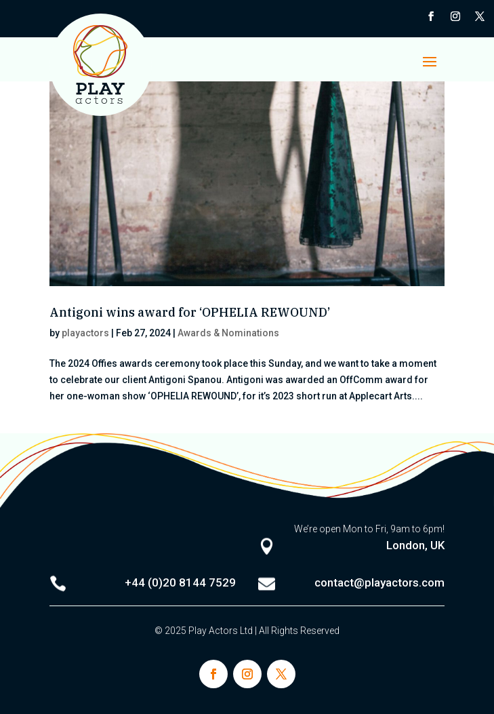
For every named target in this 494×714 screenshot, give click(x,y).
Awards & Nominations (228, 333)
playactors (85, 333)
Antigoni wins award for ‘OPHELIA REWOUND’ (189, 312)
